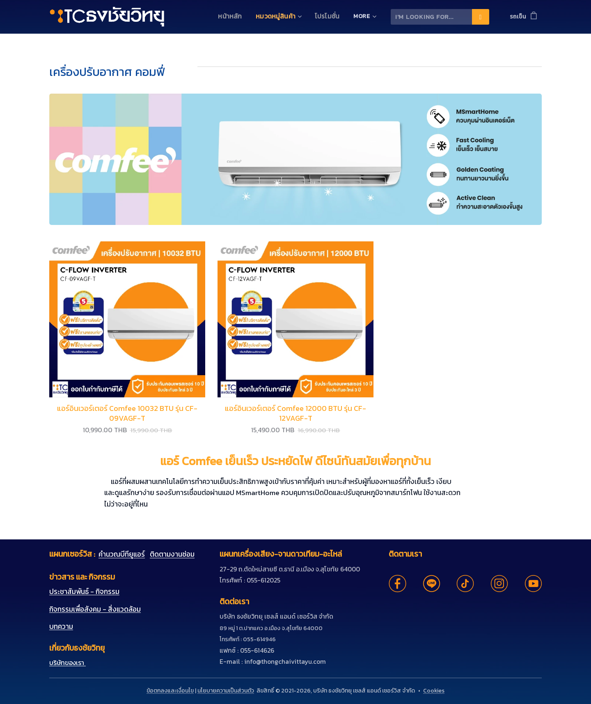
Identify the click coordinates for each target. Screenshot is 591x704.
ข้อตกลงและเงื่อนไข (170, 690)
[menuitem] (236, 17)
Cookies (433, 690)
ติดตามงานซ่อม (172, 554)
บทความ (61, 626)
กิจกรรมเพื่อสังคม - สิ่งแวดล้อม (95, 609)
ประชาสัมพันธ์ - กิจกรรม (84, 591)
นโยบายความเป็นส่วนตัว (225, 690)
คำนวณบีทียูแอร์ (121, 554)
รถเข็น (518, 16)
